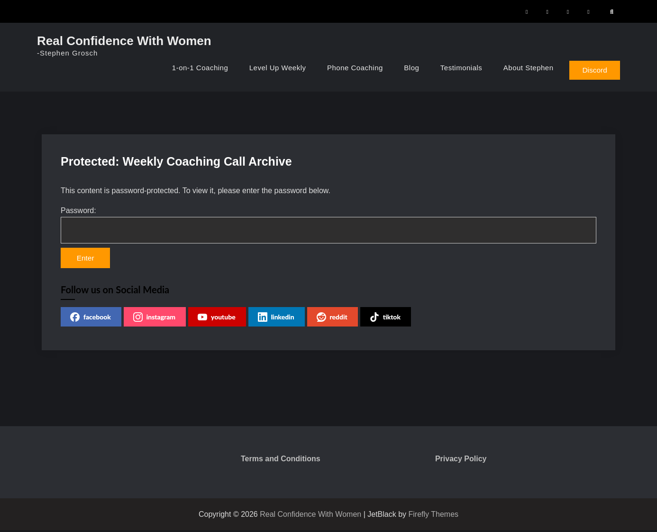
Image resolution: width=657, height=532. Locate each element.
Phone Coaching (351, 68)
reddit (332, 319)
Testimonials (457, 68)
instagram (154, 319)
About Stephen (524, 68)
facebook (90, 319)
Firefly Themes (434, 516)
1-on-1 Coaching (196, 68)
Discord (593, 69)
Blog (407, 68)
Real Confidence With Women (124, 41)
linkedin (276, 319)
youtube (217, 319)
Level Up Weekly (273, 68)
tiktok (385, 319)
